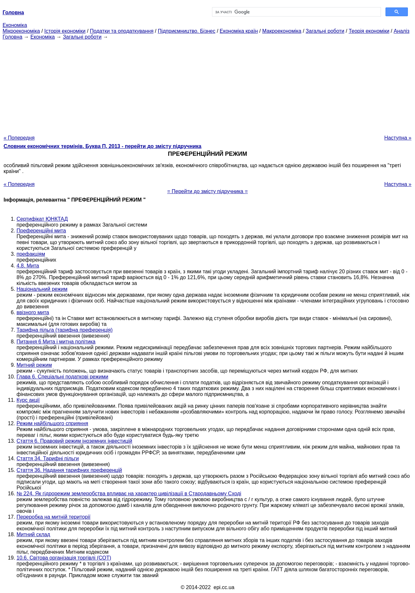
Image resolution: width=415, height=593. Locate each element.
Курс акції (28, 400)
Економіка (15, 25)
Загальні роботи (325, 31)
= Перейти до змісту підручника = (207, 191)
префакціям (31, 254)
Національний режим (42, 289)
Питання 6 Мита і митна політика (56, 341)
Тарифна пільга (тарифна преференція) (65, 330)
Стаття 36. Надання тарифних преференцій (69, 470)
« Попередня (19, 138)
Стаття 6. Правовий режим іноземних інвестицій (74, 441)
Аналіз (401, 31)
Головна (12, 37)
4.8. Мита (28, 265)
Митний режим (34, 365)
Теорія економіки (369, 31)
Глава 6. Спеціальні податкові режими (62, 376)
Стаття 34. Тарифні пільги (48, 458)
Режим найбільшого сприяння (52, 423)
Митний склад (33, 534)
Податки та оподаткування (121, 31)
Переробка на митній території (53, 517)
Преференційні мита (41, 230)
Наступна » (397, 138)
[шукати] (295, 12)
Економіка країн (239, 31)
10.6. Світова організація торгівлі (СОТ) (64, 558)
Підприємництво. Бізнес (187, 31)
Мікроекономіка (21, 31)
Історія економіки (65, 31)
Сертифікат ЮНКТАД (42, 219)
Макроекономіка (282, 31)
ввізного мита (33, 312)
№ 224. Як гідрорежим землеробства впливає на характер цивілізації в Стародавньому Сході (129, 493)
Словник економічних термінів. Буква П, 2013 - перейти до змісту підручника (102, 146)
